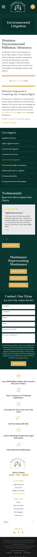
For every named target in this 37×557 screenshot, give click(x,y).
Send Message (18, 364)
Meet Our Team (18, 271)
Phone (5, 317)
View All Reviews (10, 245)
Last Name (6, 312)
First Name (6, 306)
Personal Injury (18, 509)
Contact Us (18, 515)
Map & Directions (18, 494)
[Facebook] (18, 532)
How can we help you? (10, 335)
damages (24, 112)
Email (4, 323)
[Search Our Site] (32, 522)
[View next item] (7, 239)
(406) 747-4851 (17, 81)
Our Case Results (18, 278)
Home (18, 502)
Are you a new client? (10, 329)
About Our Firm (18, 505)
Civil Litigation (18, 512)
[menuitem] (18, 138)
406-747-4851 (18, 475)
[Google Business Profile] (14, 532)
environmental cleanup (9, 112)
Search (6, 522)
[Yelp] (23, 532)
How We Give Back (18, 285)
